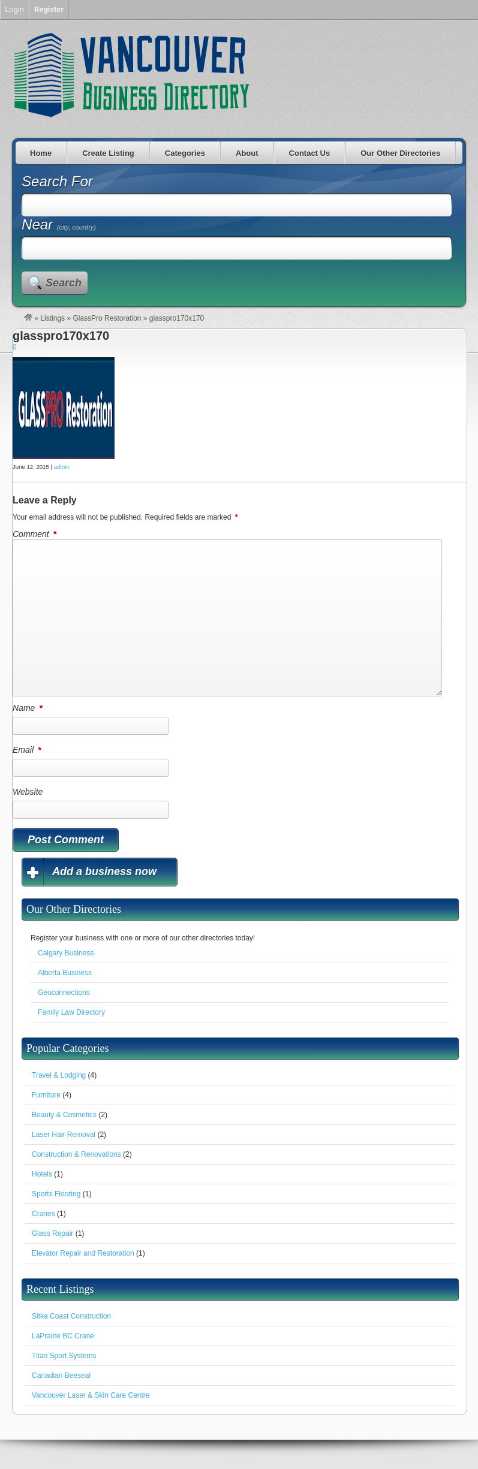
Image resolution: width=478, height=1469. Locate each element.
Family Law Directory (71, 1012)
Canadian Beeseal (61, 1375)
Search (64, 283)
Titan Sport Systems (64, 1356)
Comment (35, 534)
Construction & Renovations (76, 1154)
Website (28, 792)
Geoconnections (64, 992)
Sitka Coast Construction (71, 1316)
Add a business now (104, 871)
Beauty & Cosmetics (64, 1115)
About (247, 153)
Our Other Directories (400, 153)
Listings (52, 318)
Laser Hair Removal (63, 1134)
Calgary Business (66, 953)
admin (62, 466)
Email (28, 749)
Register (49, 9)
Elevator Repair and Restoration (83, 1253)
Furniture (46, 1095)
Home (41, 153)
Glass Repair (52, 1233)
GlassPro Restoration (107, 318)
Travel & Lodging (59, 1075)
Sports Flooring (56, 1194)
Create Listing (108, 153)
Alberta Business (65, 973)
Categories (185, 153)
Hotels (42, 1174)
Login (14, 9)
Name (28, 707)
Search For (57, 181)
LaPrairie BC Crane (63, 1336)
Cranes (43, 1213)
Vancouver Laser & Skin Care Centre (91, 1395)
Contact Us (309, 153)
